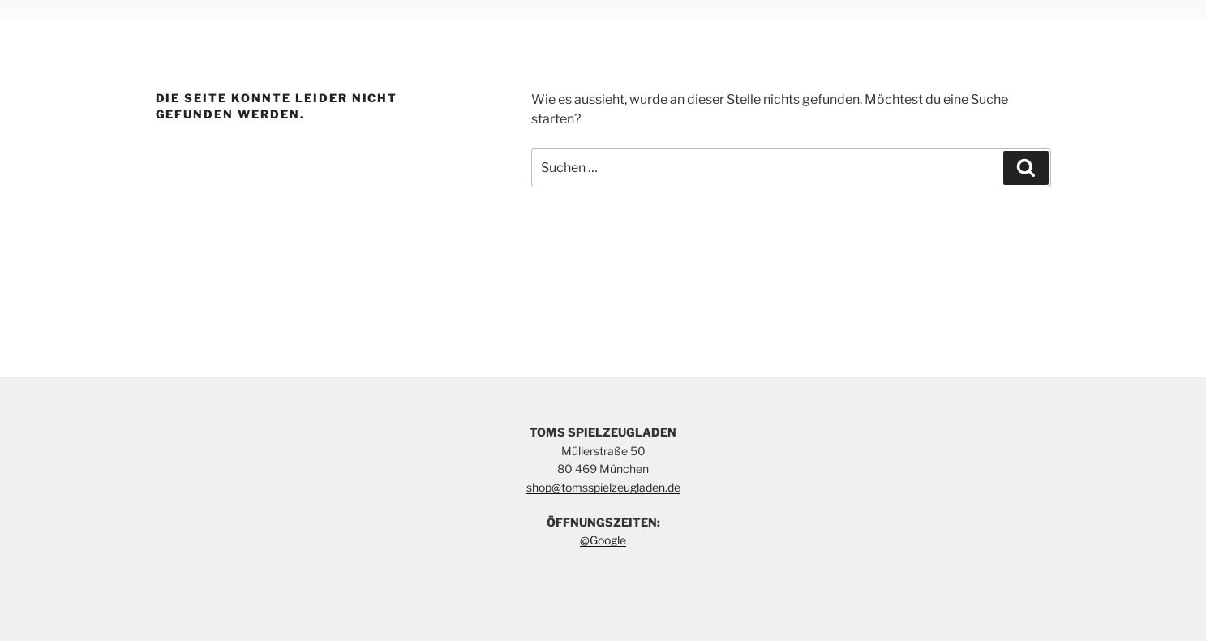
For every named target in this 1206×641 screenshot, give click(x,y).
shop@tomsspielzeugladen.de (603, 487)
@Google (603, 540)
